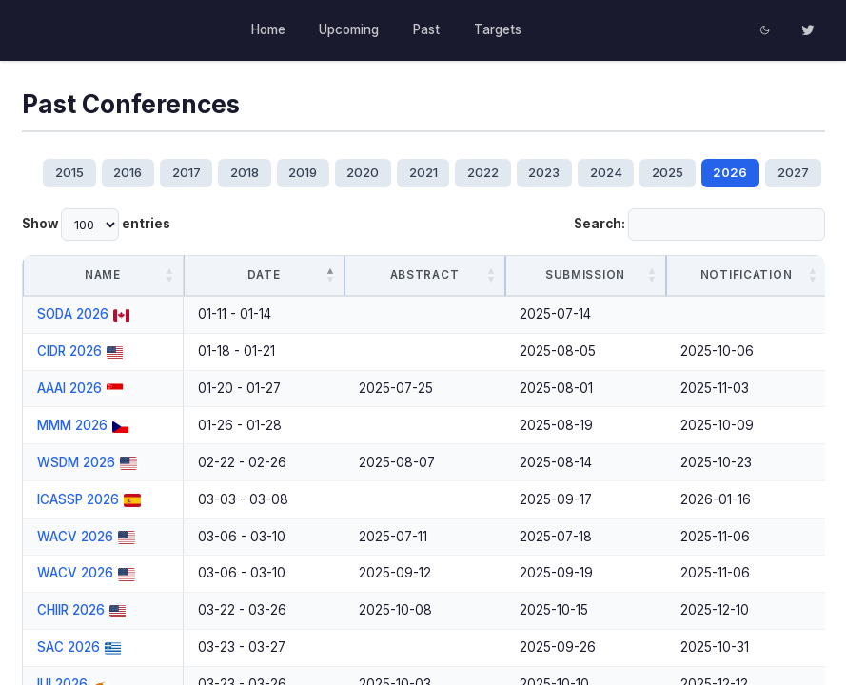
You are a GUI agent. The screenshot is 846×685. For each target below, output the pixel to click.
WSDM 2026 (76, 462)
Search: (699, 224)
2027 (794, 172)
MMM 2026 (72, 425)
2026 (731, 172)
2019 (302, 172)
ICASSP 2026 (78, 499)
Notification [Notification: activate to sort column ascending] (746, 275)
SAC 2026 (68, 647)
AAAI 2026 (69, 388)
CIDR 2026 (69, 351)
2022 (483, 172)
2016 (126, 172)
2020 (362, 172)
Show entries (96, 224)
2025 (668, 172)
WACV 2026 (75, 536)
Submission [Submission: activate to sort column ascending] (585, 275)
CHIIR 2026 (71, 609)
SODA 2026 (72, 314)
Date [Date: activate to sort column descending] (264, 275)
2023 (545, 172)
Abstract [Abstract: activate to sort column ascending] (425, 275)
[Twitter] (808, 30)
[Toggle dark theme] (766, 30)
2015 (68, 172)
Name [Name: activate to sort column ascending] (103, 275)
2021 (423, 172)
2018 (243, 172)
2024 (606, 172)
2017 (185, 172)
